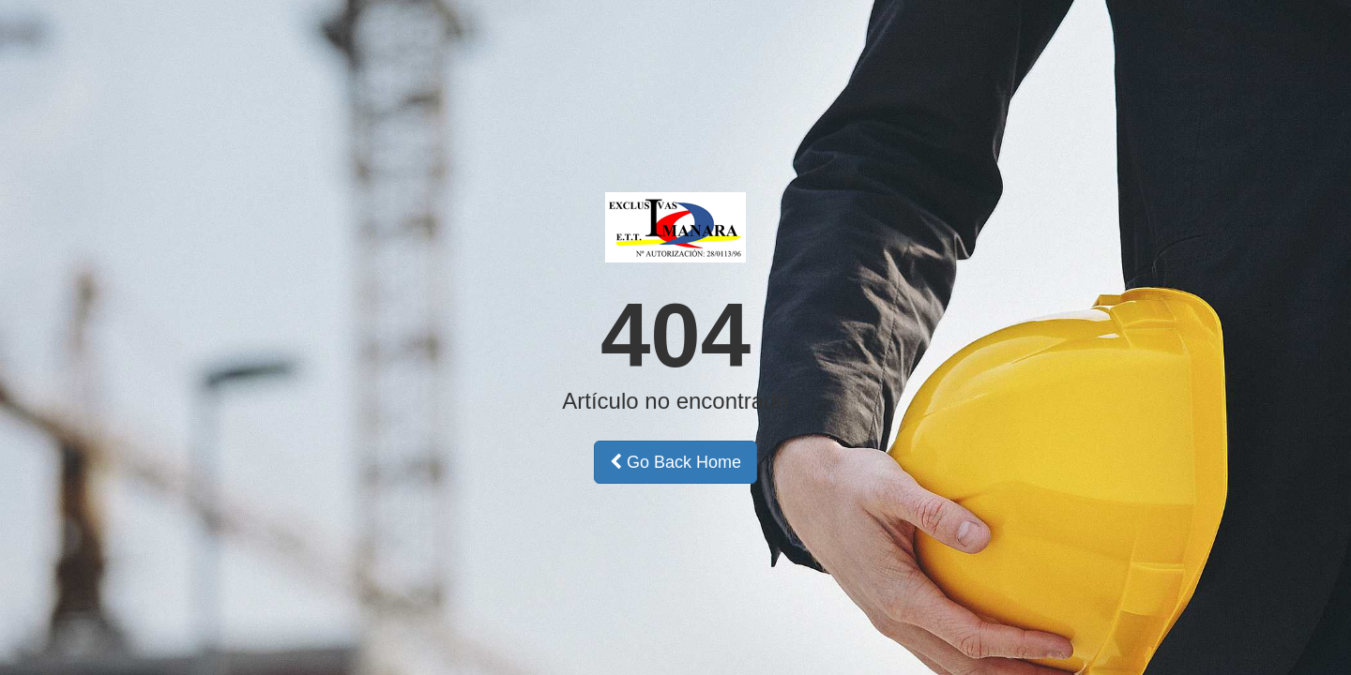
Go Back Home (675, 462)
